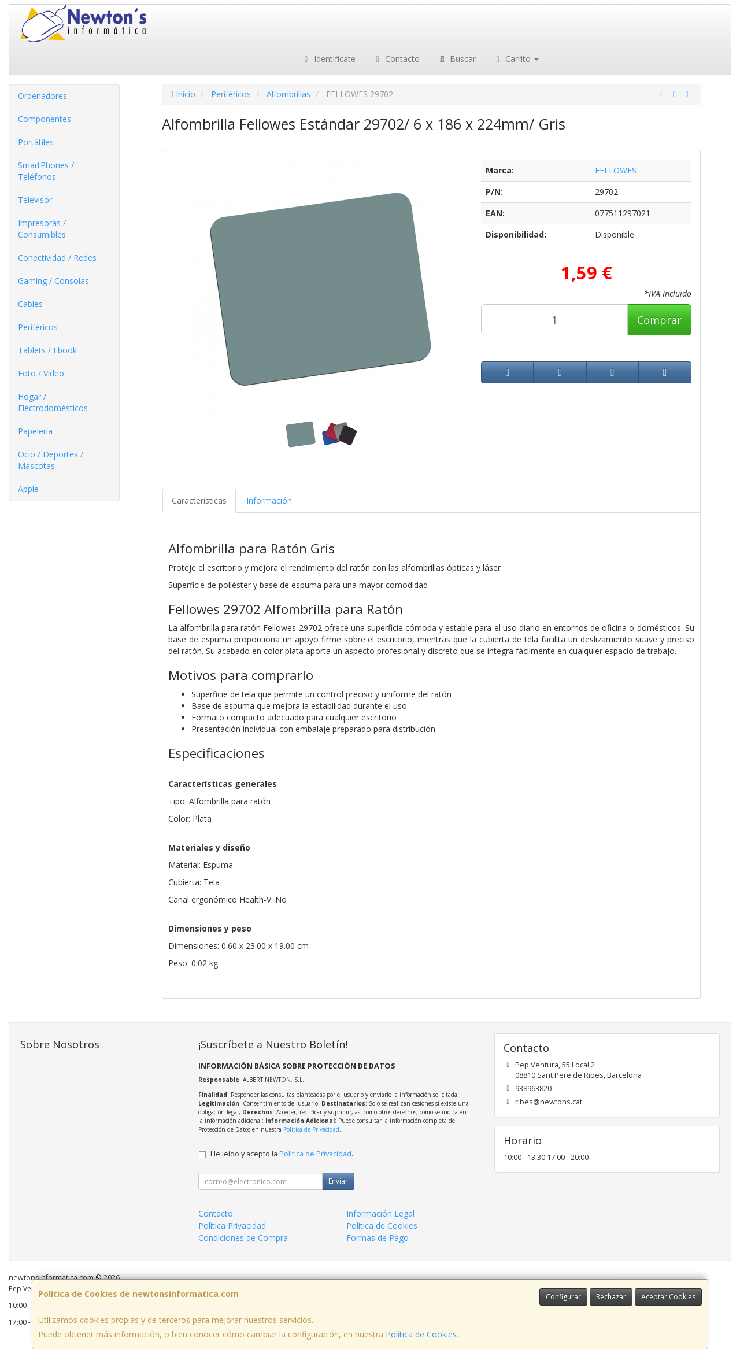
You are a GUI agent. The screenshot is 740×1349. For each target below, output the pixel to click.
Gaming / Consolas (53, 280)
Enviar (338, 1181)
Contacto (396, 58)
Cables (30, 303)
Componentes (44, 118)
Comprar (659, 320)
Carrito (516, 58)
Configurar (563, 1297)
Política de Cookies (421, 1334)
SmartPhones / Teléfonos (46, 171)
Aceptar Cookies (668, 1297)
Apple (28, 488)
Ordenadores (42, 95)
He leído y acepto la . (281, 1154)
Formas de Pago (377, 1237)
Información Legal (380, 1213)
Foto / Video (41, 373)
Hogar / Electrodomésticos (53, 402)
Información (269, 500)
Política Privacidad (232, 1225)
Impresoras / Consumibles (42, 228)
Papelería (35, 431)
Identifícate (328, 58)
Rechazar (611, 1297)
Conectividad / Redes (57, 257)
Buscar (456, 58)
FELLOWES (616, 170)
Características (199, 500)
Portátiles (36, 141)
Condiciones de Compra (243, 1237)
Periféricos (38, 326)
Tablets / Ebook (47, 350)
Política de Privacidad (311, 1129)
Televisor (35, 199)
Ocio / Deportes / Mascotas (50, 460)
